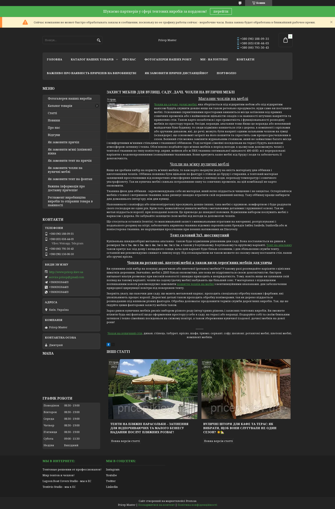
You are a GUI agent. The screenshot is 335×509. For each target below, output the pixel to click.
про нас (129, 59)
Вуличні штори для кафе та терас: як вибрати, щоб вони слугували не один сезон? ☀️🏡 (239, 428)
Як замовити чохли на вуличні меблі (65, 170)
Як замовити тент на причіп (70, 161)
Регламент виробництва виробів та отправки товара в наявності (70, 201)
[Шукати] (98, 40)
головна (54, 59)
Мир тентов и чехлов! (58, 475)
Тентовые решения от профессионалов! (72, 469)
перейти (220, 11)
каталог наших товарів (92, 59)
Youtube (111, 475)
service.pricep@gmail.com (66, 277)
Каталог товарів (60, 106)
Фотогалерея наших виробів (70, 98)
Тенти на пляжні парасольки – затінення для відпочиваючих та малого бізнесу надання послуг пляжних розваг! (149, 428)
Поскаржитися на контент (156, 505)
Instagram (112, 469)
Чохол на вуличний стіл (124, 333)
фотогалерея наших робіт (168, 59)
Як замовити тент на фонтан (70, 179)
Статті (52, 113)
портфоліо (226, 73)
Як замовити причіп (63, 142)
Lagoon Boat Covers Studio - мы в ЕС (67, 481)
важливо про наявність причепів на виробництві (91, 73)
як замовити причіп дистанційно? (176, 73)
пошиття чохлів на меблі (195, 284)
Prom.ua (191, 501)
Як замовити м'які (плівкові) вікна (70, 151)
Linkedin (112, 487)
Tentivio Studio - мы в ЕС (59, 487)
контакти (245, 59)
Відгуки (54, 135)
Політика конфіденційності (197, 505)
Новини (54, 120)
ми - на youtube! (214, 59)
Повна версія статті (125, 441)
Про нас (54, 128)
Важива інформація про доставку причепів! (66, 188)
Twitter (111, 481)
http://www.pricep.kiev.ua (66, 272)
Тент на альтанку (279, 245)
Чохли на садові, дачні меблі (175, 104)
